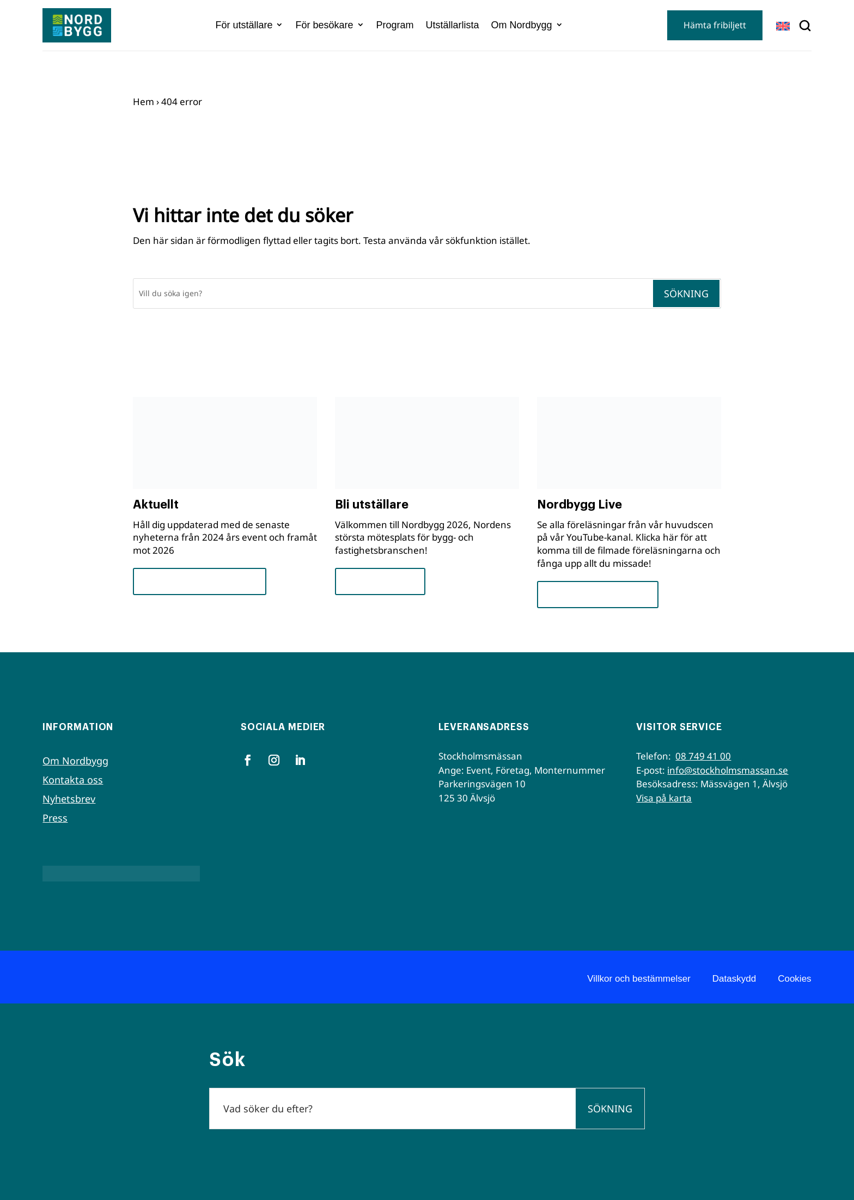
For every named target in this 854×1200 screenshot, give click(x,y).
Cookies (794, 979)
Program (395, 25)
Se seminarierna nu (597, 594)
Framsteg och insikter (199, 581)
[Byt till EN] (783, 26)
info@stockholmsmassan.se (727, 770)
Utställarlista (452, 25)
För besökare (324, 25)
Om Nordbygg (521, 25)
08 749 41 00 (703, 756)
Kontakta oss (72, 779)
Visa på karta (664, 798)
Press (55, 817)
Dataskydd (734, 979)
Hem (143, 101)
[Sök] (392, 293)
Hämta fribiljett (715, 25)
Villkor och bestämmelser (639, 979)
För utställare (243, 25)
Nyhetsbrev (68, 798)
